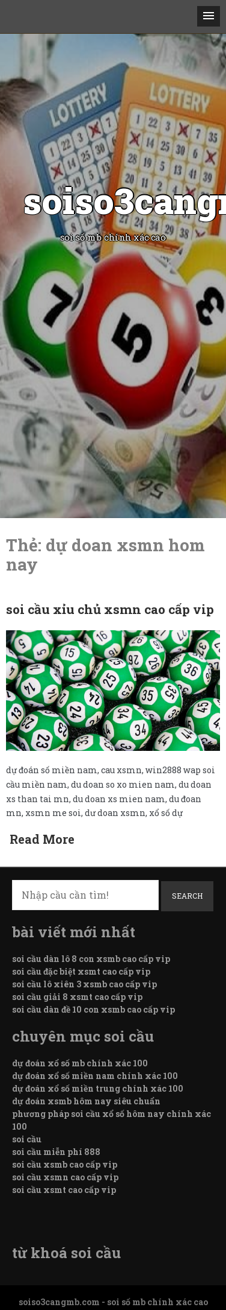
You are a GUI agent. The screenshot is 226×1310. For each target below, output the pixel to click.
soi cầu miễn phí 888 (56, 1151)
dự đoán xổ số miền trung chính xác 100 (97, 1088)
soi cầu (26, 1139)
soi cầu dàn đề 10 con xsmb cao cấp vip (93, 1009)
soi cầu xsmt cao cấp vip (64, 1189)
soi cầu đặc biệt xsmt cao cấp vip (81, 971)
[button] (208, 16)
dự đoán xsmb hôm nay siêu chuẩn (86, 1101)
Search (187, 895)
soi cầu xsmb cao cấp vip (64, 1164)
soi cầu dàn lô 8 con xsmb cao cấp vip (91, 958)
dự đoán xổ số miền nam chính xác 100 (95, 1075)
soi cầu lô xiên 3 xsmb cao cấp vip (84, 984)
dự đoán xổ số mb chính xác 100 (80, 1063)
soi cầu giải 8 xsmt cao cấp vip (77, 996)
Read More (42, 839)
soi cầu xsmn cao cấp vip (65, 1177)
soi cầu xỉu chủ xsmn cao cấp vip (110, 609)
